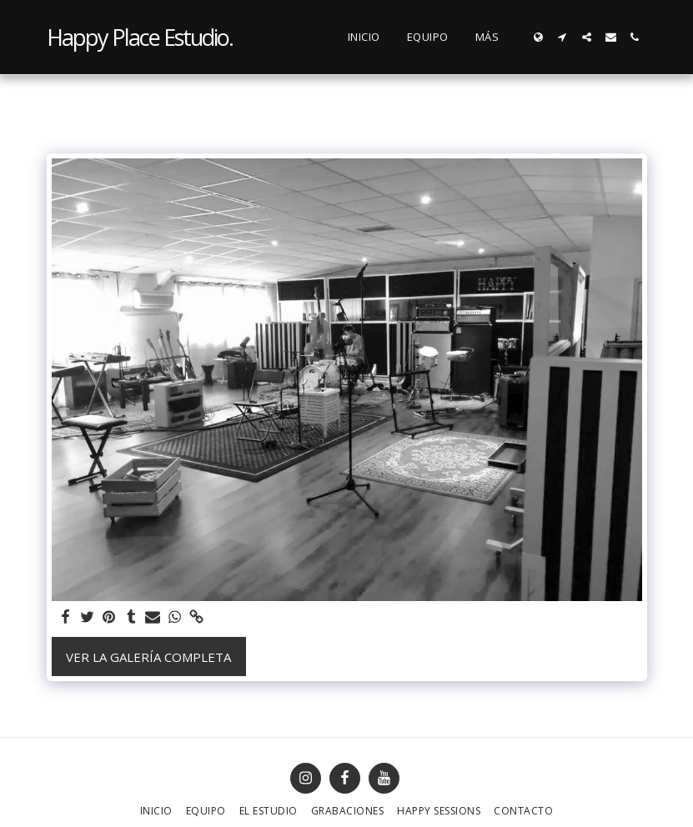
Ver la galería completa (148, 657)
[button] (562, 37)
